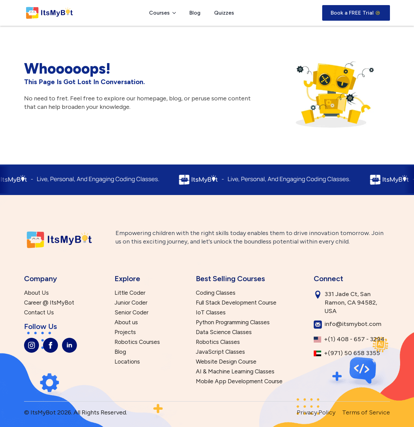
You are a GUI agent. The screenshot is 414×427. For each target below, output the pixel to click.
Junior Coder (131, 303)
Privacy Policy (316, 412)
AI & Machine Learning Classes (235, 371)
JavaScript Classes (220, 352)
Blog (195, 12)
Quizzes (224, 12)
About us (126, 322)
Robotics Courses (137, 342)
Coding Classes (215, 293)
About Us (36, 293)
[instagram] (31, 345)
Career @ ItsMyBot (49, 303)
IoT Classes (211, 312)
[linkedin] (69, 345)
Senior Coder (131, 312)
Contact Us (39, 312)
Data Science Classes (224, 332)
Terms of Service (366, 412)
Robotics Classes (218, 342)
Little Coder (130, 293)
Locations (127, 362)
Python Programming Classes (233, 322)
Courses (159, 12)
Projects (125, 332)
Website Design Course (226, 362)
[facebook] (50, 345)
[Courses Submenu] (176, 12)
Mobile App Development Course (239, 381)
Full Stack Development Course (236, 303)
